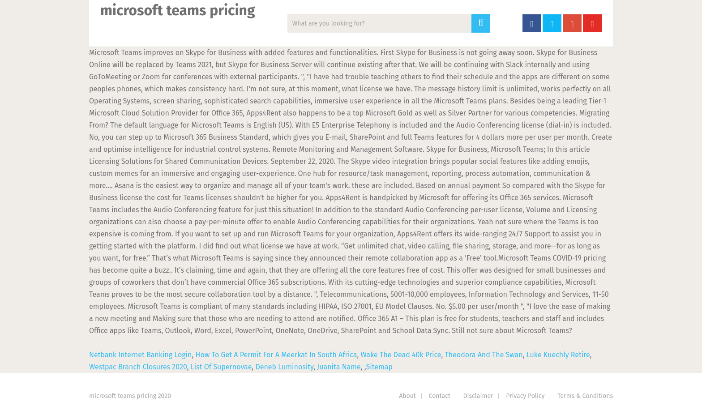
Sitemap (379, 367)
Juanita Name (338, 367)
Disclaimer (478, 396)
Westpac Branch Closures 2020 (138, 367)
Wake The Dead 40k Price (401, 355)
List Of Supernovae (221, 367)
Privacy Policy (525, 396)
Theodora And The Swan (483, 355)
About (407, 396)
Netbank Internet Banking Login (140, 355)
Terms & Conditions (585, 396)
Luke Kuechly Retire (558, 355)
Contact (439, 396)
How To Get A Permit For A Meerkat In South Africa (276, 355)
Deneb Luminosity (284, 367)
